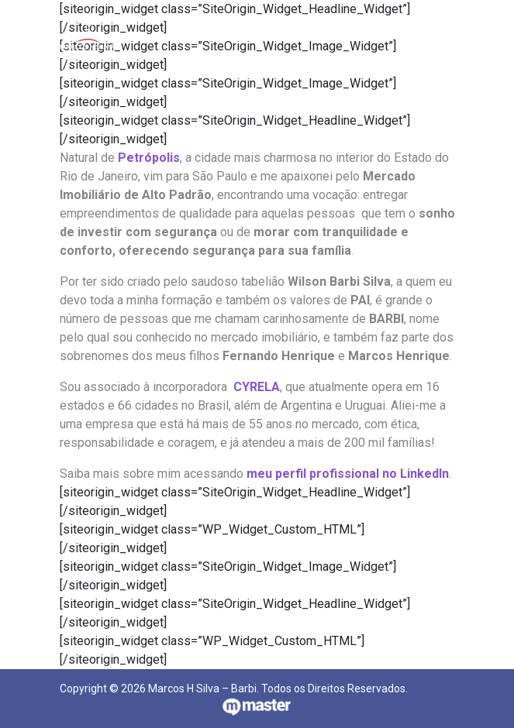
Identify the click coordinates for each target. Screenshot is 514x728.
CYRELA (256, 386)
